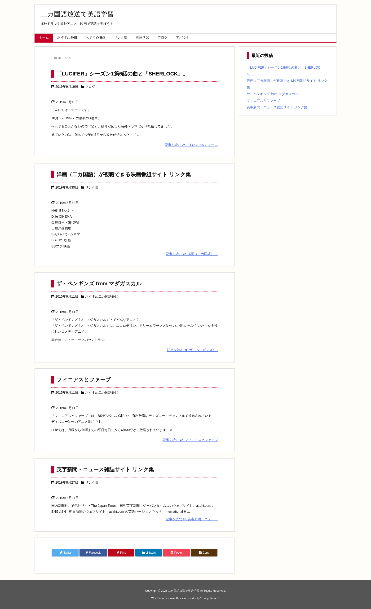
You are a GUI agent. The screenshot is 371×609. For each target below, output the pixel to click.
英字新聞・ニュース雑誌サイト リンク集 (105, 469)
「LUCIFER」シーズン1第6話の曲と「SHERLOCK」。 (122, 74)
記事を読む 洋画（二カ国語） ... (192, 254)
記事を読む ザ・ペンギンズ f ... (192, 350)
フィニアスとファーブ (84, 380)
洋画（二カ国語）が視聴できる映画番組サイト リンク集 (124, 174)
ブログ (90, 86)
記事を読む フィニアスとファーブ (190, 440)
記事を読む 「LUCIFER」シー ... (191, 145)
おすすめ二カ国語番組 (101, 296)
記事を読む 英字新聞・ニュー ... (192, 519)
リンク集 (91, 187)
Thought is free (209, 598)
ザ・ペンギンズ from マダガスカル (99, 284)
